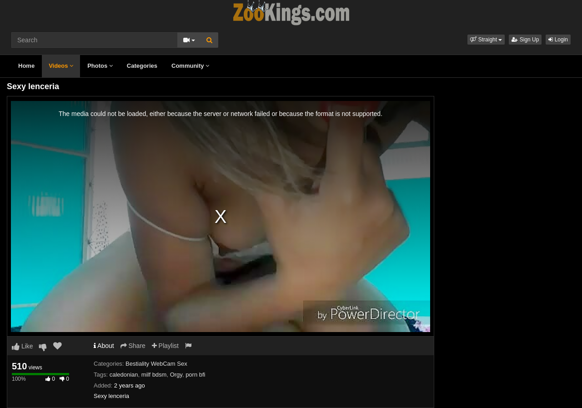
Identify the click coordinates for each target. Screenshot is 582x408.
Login (558, 39)
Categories (142, 65)
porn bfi (195, 374)
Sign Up (525, 39)
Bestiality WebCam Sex (156, 363)
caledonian (124, 374)
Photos (100, 65)
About (104, 345)
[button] (486, 40)
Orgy (176, 374)
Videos (61, 65)
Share (133, 345)
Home (26, 65)
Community (190, 65)
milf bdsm (154, 374)
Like (22, 346)
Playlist (165, 345)
